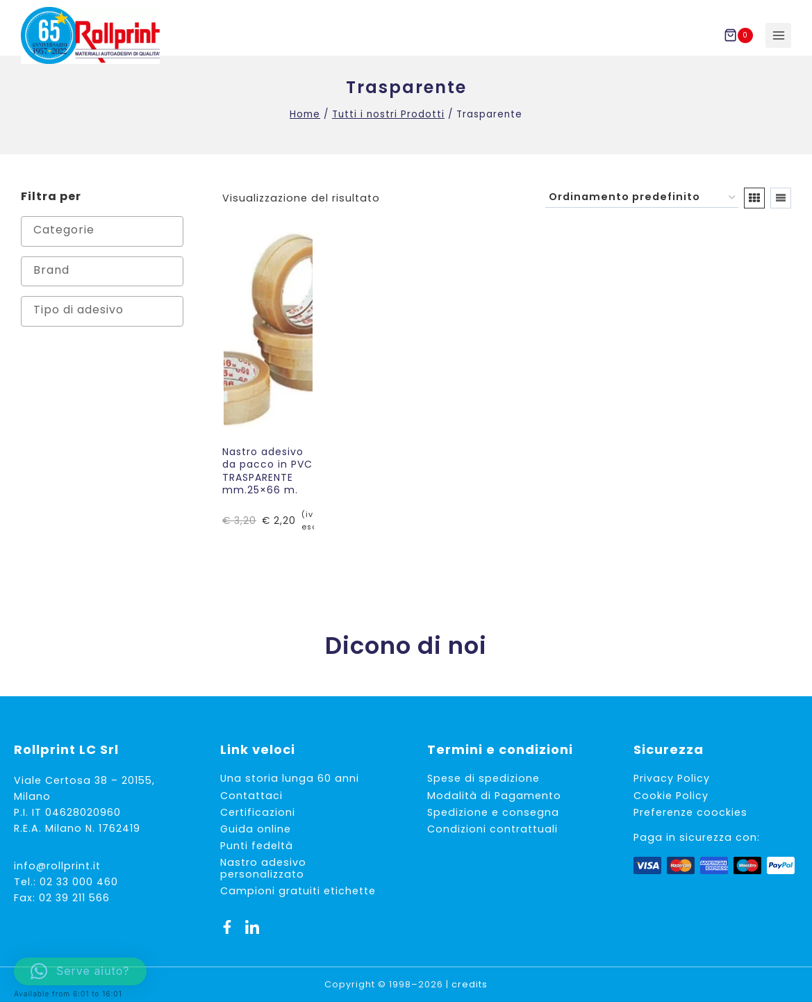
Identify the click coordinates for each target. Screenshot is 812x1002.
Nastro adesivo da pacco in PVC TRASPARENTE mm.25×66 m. (267, 486)
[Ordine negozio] (641, 213)
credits (469, 984)
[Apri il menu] (778, 36)
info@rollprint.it (57, 866)
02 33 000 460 (79, 882)
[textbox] (105, 245)
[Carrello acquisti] (741, 35)
